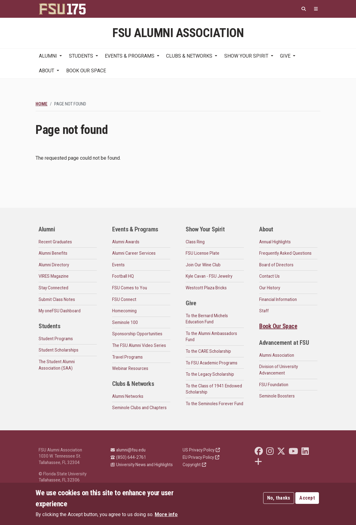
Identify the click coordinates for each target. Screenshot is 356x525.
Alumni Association (276, 355)
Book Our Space (86, 71)
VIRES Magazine (54, 276)
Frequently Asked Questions (285, 253)
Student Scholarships (58, 350)
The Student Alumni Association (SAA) (57, 365)
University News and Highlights (142, 464)
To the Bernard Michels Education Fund (207, 319)
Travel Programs (127, 357)
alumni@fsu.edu (128, 449)
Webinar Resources (130, 368)
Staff (264, 310)
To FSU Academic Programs (211, 362)
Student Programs (56, 338)
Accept (307, 498)
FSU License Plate (202, 253)
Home (41, 104)
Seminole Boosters (277, 396)
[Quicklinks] (315, 9)
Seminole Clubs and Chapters (139, 407)
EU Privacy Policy (201, 457)
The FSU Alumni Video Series (139, 345)
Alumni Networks (127, 396)
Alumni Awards (125, 241)
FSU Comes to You (129, 287)
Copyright (194, 464)
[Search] (304, 9)
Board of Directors (276, 264)
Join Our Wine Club (203, 264)
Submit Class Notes (57, 299)
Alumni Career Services (134, 253)
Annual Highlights (275, 241)
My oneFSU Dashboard (60, 310)
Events (118, 264)
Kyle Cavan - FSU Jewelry (209, 276)
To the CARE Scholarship (208, 351)
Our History (269, 287)
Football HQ (123, 276)
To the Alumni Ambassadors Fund (211, 336)
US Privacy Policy (201, 449)
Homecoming (124, 310)
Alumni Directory (54, 264)
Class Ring (195, 241)
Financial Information (278, 299)
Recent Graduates (55, 241)
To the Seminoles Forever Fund (214, 403)
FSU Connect (124, 299)
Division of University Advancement (278, 369)
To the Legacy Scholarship (210, 374)
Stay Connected (53, 287)
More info (166, 514)
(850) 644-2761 (128, 457)
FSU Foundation (273, 384)
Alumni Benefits (53, 253)
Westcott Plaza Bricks (206, 287)
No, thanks (278, 498)
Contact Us (269, 276)
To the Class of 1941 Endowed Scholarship (214, 389)
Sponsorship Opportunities (137, 333)
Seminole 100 (125, 322)
